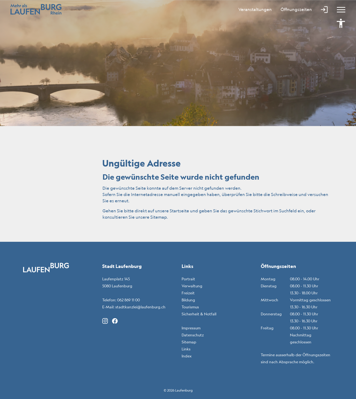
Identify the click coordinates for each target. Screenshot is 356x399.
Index (187, 356)
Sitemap (189, 342)
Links (186, 349)
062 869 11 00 (128, 300)
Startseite (179, 211)
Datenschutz (193, 335)
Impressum (191, 328)
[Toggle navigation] (338, 9)
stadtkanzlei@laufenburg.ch (140, 307)
